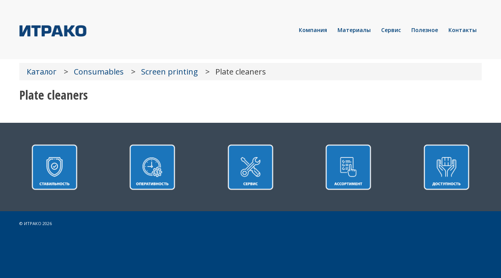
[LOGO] (79, 30)
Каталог (41, 71)
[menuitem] (313, 30)
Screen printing (169, 71)
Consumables (99, 71)
